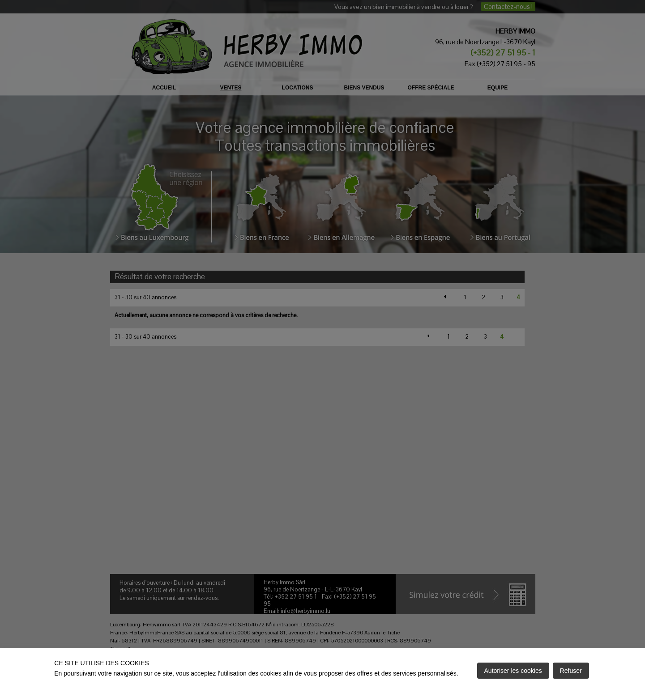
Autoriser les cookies (513, 670)
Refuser (571, 670)
